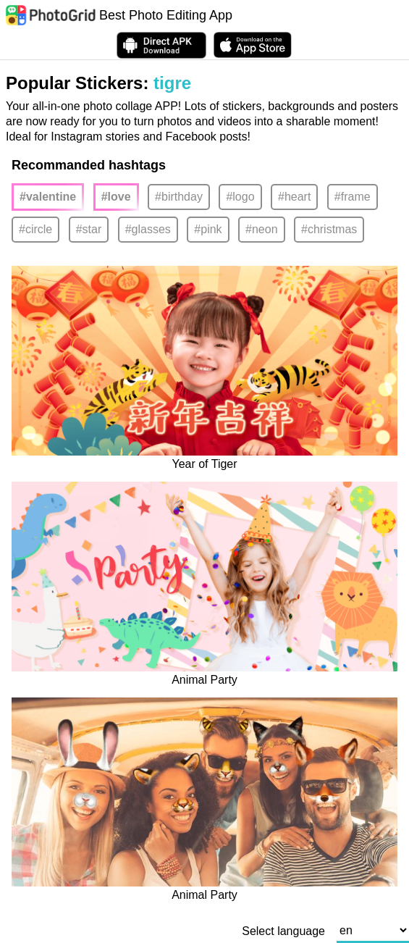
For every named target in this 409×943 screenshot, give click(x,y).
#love (116, 196)
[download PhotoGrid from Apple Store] (252, 44)
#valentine (48, 196)
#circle (35, 229)
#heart (294, 196)
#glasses (148, 229)
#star (89, 229)
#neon (261, 229)
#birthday (179, 196)
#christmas (329, 229)
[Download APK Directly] (161, 45)
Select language (283, 931)
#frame (352, 196)
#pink (208, 229)
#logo (240, 196)
